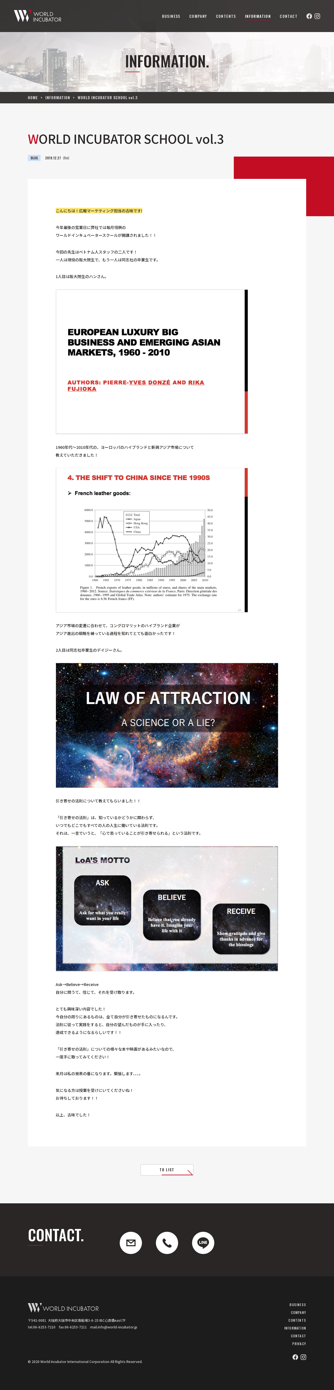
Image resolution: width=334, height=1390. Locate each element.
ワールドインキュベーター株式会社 (37, 16)
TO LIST (167, 1169)
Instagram (317, 16)
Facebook (309, 16)
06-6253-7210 (44, 1327)
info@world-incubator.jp (117, 1327)
